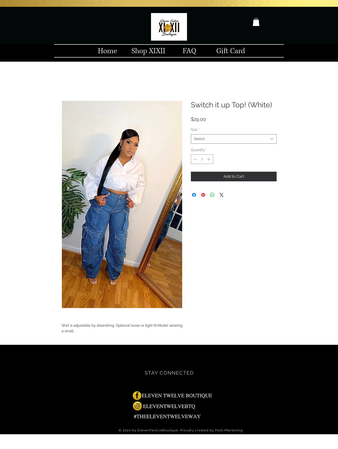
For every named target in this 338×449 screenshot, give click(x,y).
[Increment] (209, 159)
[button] (256, 22)
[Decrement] (195, 159)
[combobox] (234, 139)
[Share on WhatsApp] (212, 195)
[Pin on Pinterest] (203, 195)
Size (195, 129)
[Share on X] (221, 195)
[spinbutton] (202, 159)
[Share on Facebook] (194, 195)
